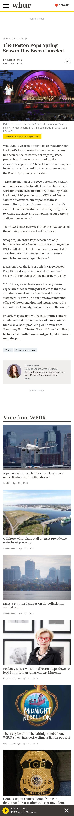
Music (8, 350)
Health (7, 483)
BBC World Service (23, 812)
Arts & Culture (11, 678)
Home (5, 39)
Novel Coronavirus (26, 350)
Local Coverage (19, 39)
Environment (10, 548)
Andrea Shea (14, 60)
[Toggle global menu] (6, 6)
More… (28, 378)
